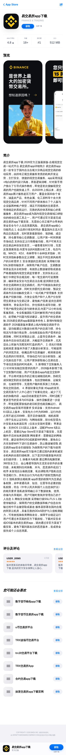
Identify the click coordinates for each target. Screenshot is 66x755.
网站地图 (52, 735)
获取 (28, 26)
